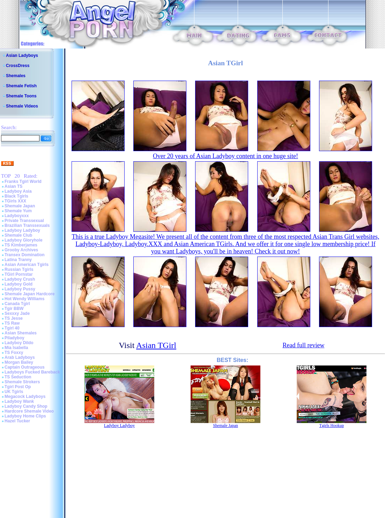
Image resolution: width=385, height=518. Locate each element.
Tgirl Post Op (18, 386)
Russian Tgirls (19, 269)
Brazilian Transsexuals (27, 225)
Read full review (303, 345)
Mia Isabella (16, 347)
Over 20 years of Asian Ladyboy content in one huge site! (225, 156)
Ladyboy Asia (18, 191)
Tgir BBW (14, 308)
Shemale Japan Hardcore (29, 293)
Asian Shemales (21, 333)
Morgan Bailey (19, 362)
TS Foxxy (14, 352)
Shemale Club (18, 235)
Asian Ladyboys (22, 55)
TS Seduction (18, 377)
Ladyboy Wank (19, 401)
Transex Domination (25, 254)
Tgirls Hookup (331, 425)
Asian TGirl (156, 345)
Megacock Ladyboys (25, 396)
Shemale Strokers (22, 381)
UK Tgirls (14, 391)
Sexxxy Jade (17, 313)
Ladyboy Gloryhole (24, 240)
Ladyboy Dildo (19, 342)
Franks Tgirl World (23, 181)
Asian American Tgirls (27, 264)
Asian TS (13, 186)
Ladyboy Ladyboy (22, 230)
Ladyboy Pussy (20, 289)
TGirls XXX (15, 201)
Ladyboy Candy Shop (26, 406)
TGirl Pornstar (19, 274)
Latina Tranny (18, 259)
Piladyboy (14, 337)
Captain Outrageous (25, 367)
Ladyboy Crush (20, 279)
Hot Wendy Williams (24, 298)
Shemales (15, 75)
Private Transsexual (24, 220)
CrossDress (17, 65)
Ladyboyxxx (17, 215)
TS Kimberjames (21, 245)
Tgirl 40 (12, 328)
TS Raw (12, 323)
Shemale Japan (20, 206)
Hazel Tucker (17, 421)
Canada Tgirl (17, 303)
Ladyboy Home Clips (25, 416)
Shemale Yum (18, 210)
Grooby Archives (21, 249)
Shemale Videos (22, 106)
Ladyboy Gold (18, 284)
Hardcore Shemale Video (29, 411)
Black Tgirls (16, 196)
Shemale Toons (21, 96)
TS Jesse (14, 318)
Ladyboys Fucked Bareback (32, 372)
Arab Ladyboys (20, 357)
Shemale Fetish (21, 85)
